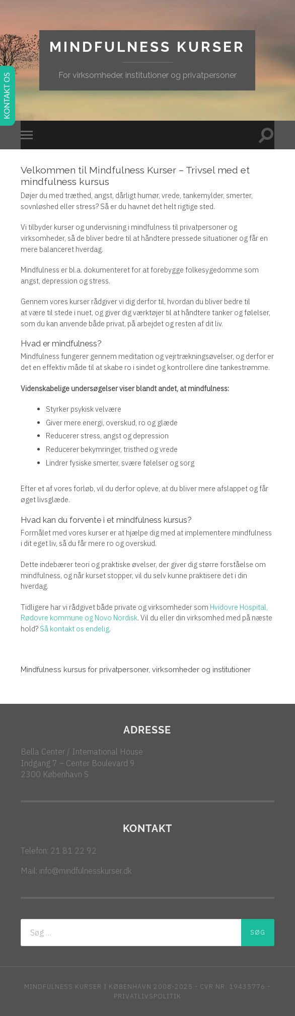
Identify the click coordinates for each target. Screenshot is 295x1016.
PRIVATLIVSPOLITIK (147, 996)
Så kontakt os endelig (74, 628)
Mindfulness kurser (147, 47)
